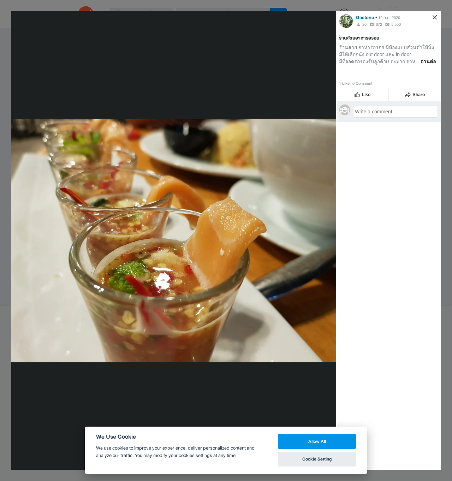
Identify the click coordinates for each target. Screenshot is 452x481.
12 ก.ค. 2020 (389, 17)
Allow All (317, 441)
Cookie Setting (317, 459)
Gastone (365, 17)
